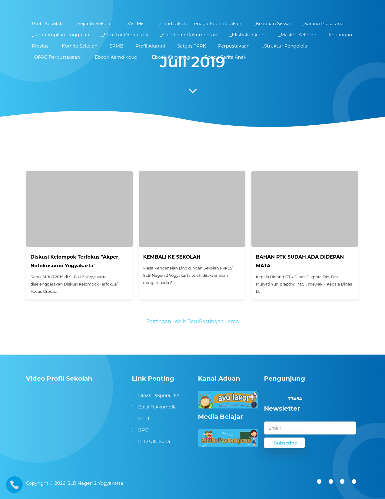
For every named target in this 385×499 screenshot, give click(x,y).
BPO (143, 430)
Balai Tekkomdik (157, 407)
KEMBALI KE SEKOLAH (172, 257)
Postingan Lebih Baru (172, 321)
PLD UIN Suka (154, 441)
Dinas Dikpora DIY (158, 395)
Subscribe (285, 443)
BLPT (144, 418)
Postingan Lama (219, 321)
